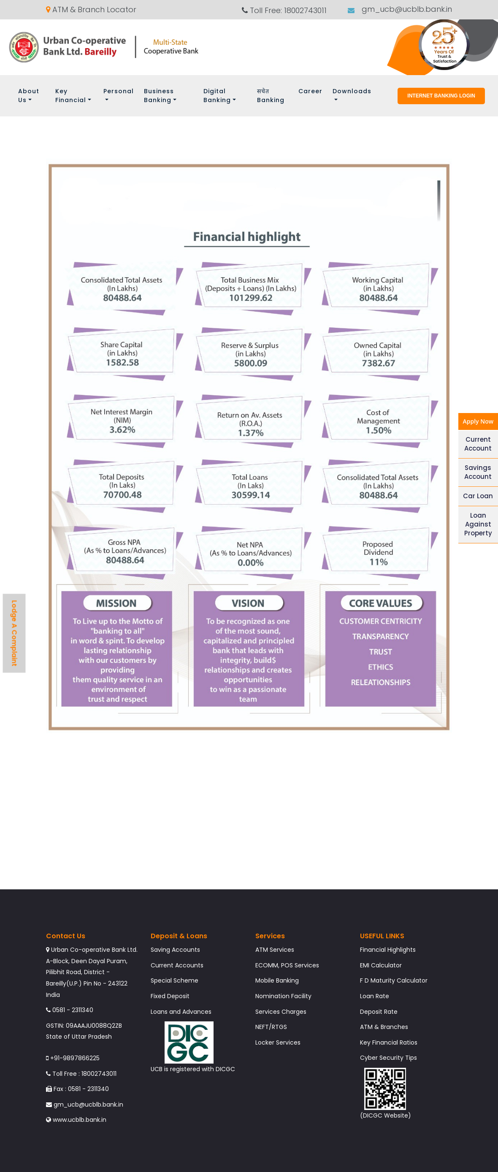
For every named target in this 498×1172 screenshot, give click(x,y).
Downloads (352, 91)
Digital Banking (217, 95)
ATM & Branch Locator (91, 10)
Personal (118, 91)
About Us (28, 95)
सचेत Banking (270, 95)
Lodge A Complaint (14, 633)
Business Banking (159, 95)
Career (310, 91)
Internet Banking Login (441, 96)
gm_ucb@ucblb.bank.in (406, 9)
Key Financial (70, 95)
